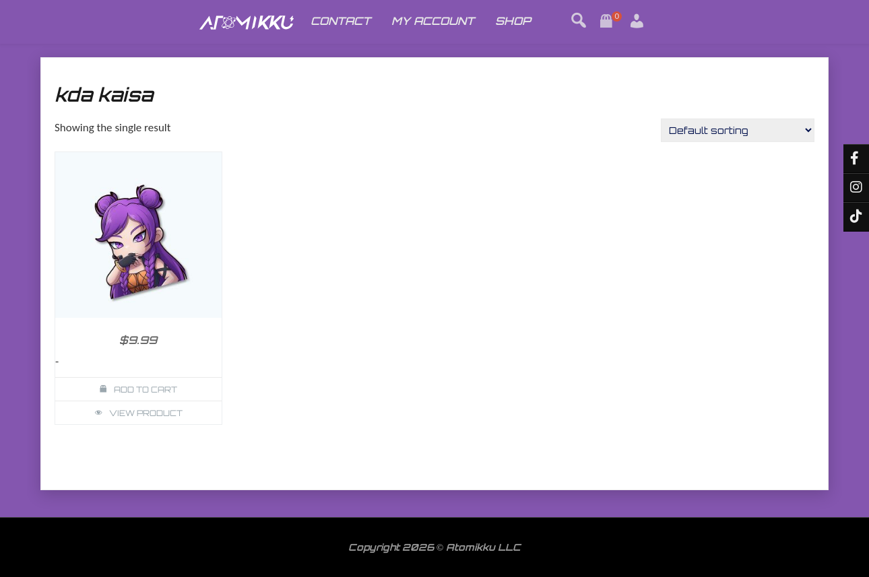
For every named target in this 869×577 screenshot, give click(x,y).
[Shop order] (737, 130)
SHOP (513, 21)
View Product (146, 413)
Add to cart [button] (145, 389)
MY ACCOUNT (432, 21)
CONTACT (341, 21)
